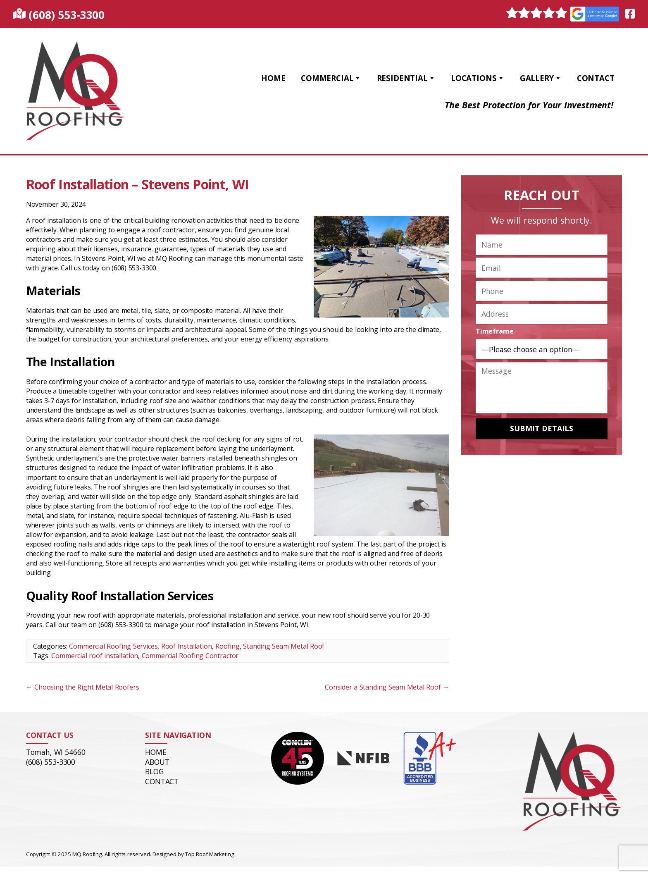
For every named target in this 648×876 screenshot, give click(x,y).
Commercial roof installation (94, 655)
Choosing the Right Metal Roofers (82, 687)
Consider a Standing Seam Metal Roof (387, 687)
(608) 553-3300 (66, 14)
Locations (477, 78)
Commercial (331, 78)
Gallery (541, 78)
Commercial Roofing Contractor (190, 655)
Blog (154, 771)
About (157, 762)
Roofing (227, 646)
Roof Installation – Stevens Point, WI (137, 184)
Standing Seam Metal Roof (283, 646)
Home (273, 78)
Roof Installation (186, 646)
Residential (406, 78)
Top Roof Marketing (209, 854)
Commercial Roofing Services (113, 646)
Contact (596, 78)
